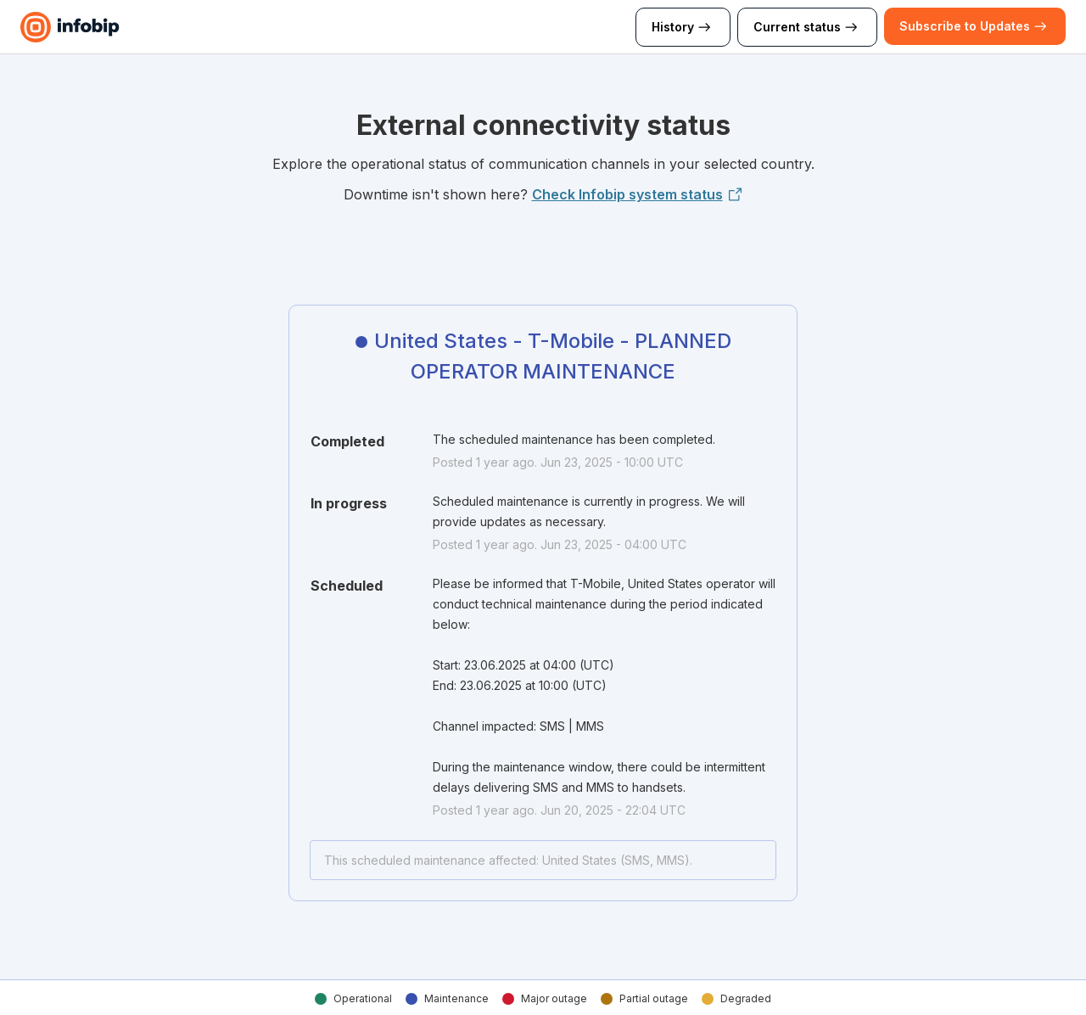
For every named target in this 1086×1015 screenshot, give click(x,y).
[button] (964, 26)
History (683, 27)
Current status (807, 27)
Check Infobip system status (637, 194)
